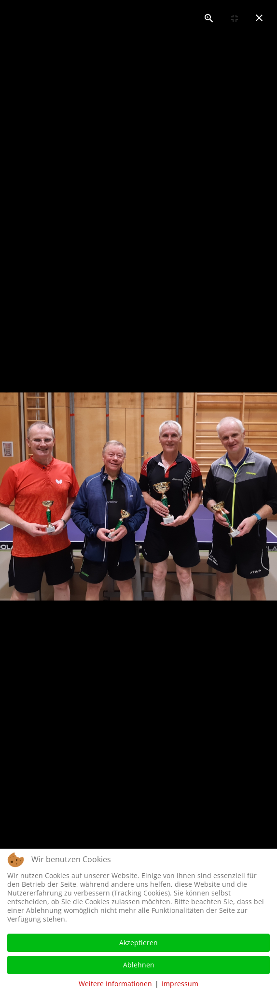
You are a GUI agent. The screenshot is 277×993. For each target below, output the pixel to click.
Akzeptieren (138, 942)
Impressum (180, 983)
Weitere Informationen (115, 983)
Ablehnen (138, 964)
